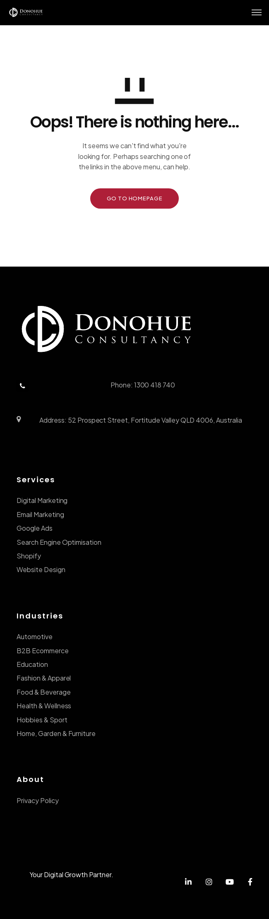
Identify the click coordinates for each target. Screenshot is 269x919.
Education (32, 664)
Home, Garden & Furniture (56, 733)
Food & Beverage (44, 692)
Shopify (29, 555)
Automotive (35, 636)
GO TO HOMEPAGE (135, 198)
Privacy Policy (38, 800)
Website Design (41, 569)
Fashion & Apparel (44, 678)
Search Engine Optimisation (59, 542)
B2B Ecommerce (43, 650)
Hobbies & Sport (42, 719)
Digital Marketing (42, 500)
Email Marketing (40, 514)
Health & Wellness (44, 705)
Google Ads (35, 528)
